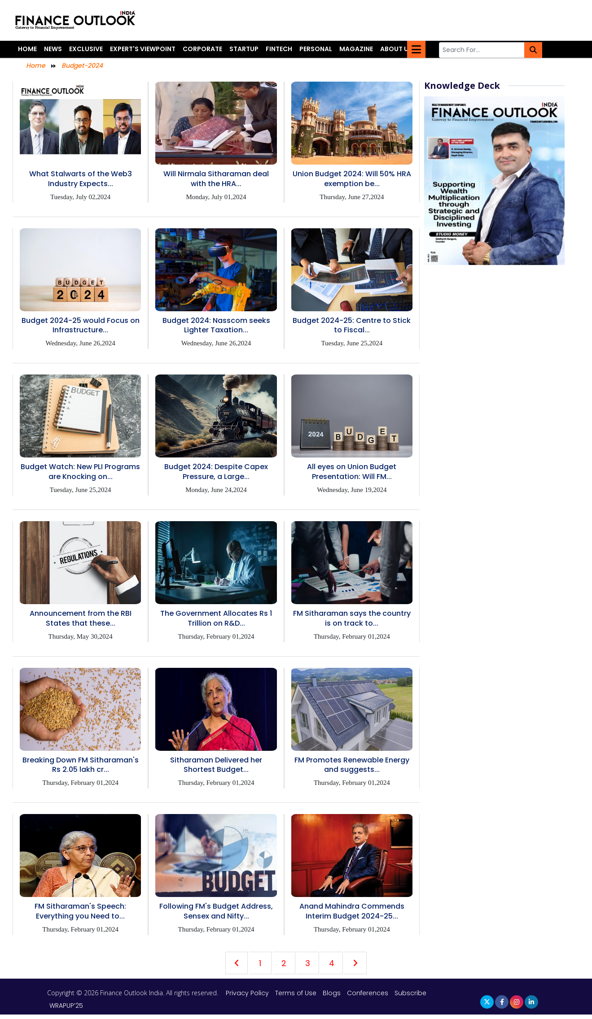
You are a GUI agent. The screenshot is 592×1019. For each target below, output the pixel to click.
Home (27, 48)
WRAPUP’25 (66, 1005)
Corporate (202, 48)
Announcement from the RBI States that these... (81, 618)
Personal (315, 48)
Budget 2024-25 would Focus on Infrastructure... (81, 325)
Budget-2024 (82, 65)
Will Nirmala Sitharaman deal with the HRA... (216, 179)
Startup (244, 48)
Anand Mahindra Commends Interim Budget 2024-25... (351, 911)
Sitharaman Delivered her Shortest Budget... (216, 765)
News (53, 48)
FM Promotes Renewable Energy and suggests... (351, 765)
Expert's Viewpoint (142, 48)
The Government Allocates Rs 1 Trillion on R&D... (216, 618)
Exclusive (86, 48)
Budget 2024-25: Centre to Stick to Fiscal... (352, 325)
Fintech (279, 48)
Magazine (356, 48)
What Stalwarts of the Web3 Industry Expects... (80, 179)
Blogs (332, 993)
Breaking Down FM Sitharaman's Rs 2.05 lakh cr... (80, 765)
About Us (396, 48)
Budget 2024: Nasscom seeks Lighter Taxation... (216, 325)
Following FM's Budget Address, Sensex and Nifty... (216, 911)
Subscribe (410, 993)
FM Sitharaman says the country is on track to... (352, 618)
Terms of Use (296, 993)
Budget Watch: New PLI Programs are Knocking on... (80, 472)
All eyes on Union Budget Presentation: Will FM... (351, 472)
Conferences (367, 993)
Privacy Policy (248, 993)
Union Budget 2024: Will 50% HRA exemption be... (352, 179)
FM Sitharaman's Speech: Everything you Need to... (80, 911)
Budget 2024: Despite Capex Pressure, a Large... (216, 472)
